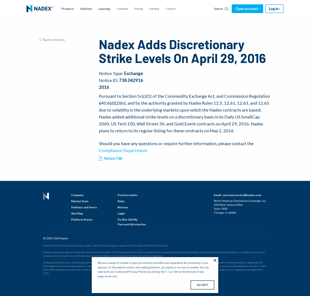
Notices (123, 207)
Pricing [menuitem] (138, 8)
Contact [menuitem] (170, 8)
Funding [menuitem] (154, 8)
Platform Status (82, 219)
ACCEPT (202, 285)
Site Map (77, 213)
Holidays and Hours (84, 207)
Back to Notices (52, 39)
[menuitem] (39, 8)
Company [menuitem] (122, 8)
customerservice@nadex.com (241, 195)
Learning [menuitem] (104, 8)
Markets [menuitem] (86, 8)
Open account (246, 9)
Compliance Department (123, 150)
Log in (273, 9)
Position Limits (128, 195)
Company (77, 195)
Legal (121, 213)
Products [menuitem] (67, 8)
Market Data (79, 201)
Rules (121, 201)
